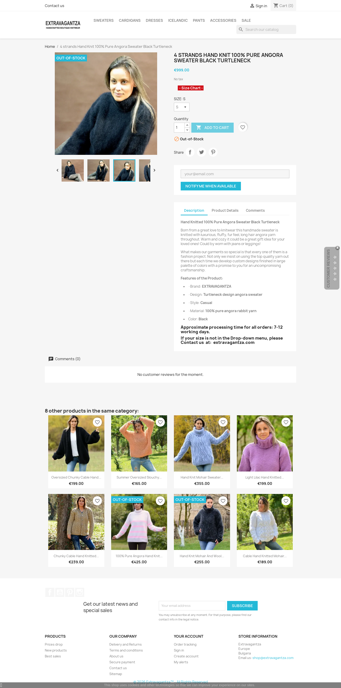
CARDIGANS (130, 20)
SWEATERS (104, 20)
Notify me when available (210, 186)
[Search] (266, 29)
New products (56, 650)
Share (190, 152)
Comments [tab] (255, 210)
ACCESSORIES (223, 20)
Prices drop (54, 644)
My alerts (181, 662)
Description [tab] (194, 210)
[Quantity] (179, 128)
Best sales (53, 656)
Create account (186, 656)
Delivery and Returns (125, 644)
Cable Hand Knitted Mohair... (265, 556)
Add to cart (212, 128)
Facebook (49, 592)
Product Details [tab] (225, 210)
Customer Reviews (328, 268)
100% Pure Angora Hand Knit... (139, 556)
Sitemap (115, 674)
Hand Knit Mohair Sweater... (202, 477)
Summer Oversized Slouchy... (139, 477)
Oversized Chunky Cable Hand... (76, 477)
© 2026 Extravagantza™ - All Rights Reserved (170, 682)
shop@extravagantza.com (272, 658)
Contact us (54, 5)
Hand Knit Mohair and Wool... (202, 556)
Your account (188, 636)
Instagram (79, 592)
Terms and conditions (126, 650)
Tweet (201, 152)
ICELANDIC (178, 20)
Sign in (179, 650)
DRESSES (154, 20)
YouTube (59, 592)
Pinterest (213, 152)
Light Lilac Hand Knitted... (264, 477)
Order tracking (185, 644)
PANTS (199, 20)
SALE (246, 20)
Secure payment (122, 662)
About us (116, 656)
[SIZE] (182, 107)
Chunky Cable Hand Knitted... (76, 556)
